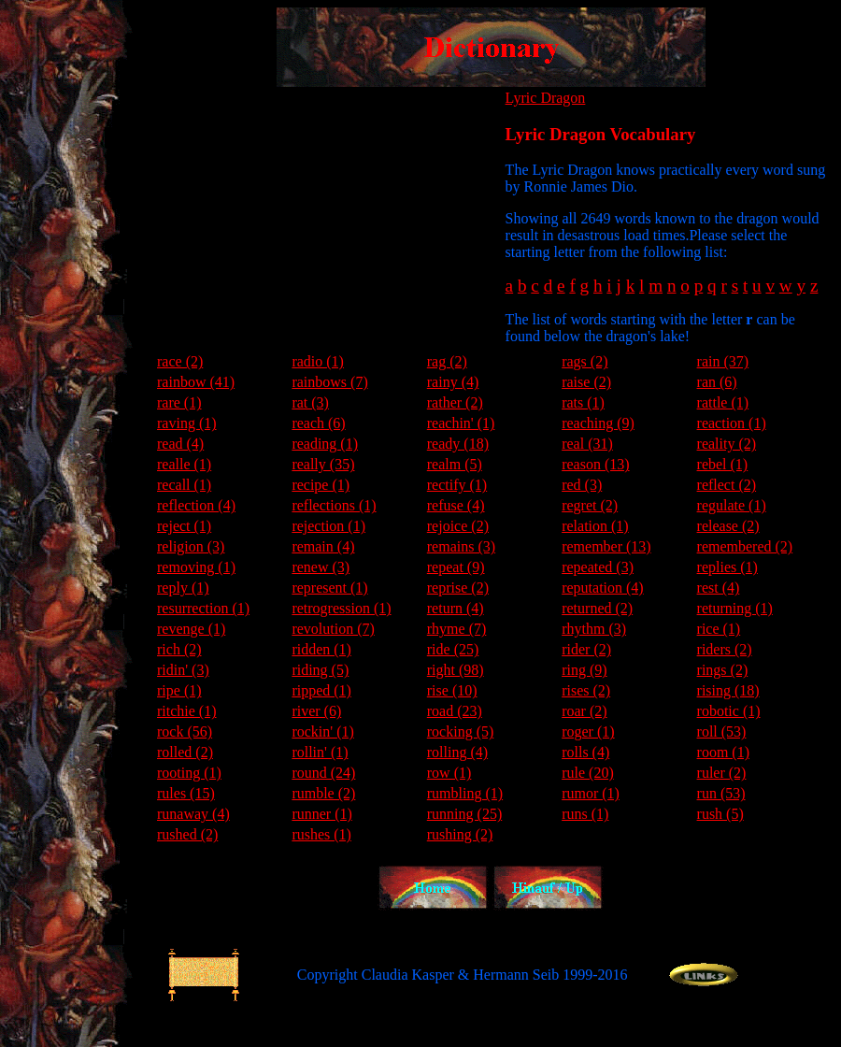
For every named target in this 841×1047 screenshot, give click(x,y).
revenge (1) (191, 629)
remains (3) (461, 546)
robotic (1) (729, 711)
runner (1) (321, 814)
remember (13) (606, 546)
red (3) (582, 485)
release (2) (728, 526)
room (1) (723, 752)
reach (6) (318, 423)
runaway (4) (193, 814)
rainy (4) (453, 382)
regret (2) (590, 505)
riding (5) (320, 670)
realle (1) (184, 464)
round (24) (323, 773)
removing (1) (196, 567)
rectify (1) (457, 485)
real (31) (587, 444)
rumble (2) (323, 793)
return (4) (455, 608)
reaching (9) (598, 423)
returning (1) (735, 608)
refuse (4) (456, 505)
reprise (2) (458, 587)
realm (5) (454, 464)
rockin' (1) (322, 731)
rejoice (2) (458, 526)
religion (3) (190, 546)
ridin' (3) (183, 670)
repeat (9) (456, 567)
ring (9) (584, 670)
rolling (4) (457, 752)
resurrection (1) (203, 608)
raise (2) (586, 382)
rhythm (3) (594, 629)
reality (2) (727, 444)
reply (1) (183, 587)
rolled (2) (185, 752)
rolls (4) (585, 752)
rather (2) (455, 402)
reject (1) (184, 526)
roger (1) (588, 731)
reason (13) (595, 464)
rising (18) (728, 690)
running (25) (464, 814)
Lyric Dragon (546, 98)
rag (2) (447, 361)
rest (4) (718, 587)
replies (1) (727, 567)
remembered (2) (745, 546)
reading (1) (325, 444)
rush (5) (720, 814)
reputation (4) (603, 587)
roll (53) (722, 731)
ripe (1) (179, 690)
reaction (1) (731, 423)
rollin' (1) (320, 752)
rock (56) (184, 731)
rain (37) (723, 361)
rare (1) (179, 402)
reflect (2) (727, 485)
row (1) (449, 773)
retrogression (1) (341, 608)
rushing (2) (460, 834)
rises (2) (586, 690)
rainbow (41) (196, 382)
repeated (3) (598, 567)
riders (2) (724, 649)
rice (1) (719, 629)
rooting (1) (189, 773)
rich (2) (179, 649)
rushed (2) (187, 834)
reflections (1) (334, 505)
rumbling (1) (465, 793)
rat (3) (310, 402)
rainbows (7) (329, 382)
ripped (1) (321, 690)
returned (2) (597, 608)
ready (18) (458, 444)
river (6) (316, 711)
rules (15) (186, 793)
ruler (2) (722, 773)
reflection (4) (196, 505)
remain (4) (323, 546)
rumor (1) (591, 793)
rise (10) (452, 690)
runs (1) (585, 814)
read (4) (180, 444)
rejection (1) (328, 526)
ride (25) (453, 649)
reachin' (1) (461, 423)
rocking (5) (460, 731)
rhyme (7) (457, 629)
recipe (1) (320, 485)
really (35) (323, 464)
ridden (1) (321, 649)
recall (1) (184, 485)
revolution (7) (333, 629)
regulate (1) (731, 505)
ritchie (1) (187, 711)
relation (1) (595, 526)
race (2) (180, 361)
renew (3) (320, 567)
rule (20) (588, 773)
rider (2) (586, 649)
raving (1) (187, 423)
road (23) (454, 711)
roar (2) (584, 711)
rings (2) (722, 670)
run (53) (721, 793)
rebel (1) (722, 464)
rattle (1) (723, 402)
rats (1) (583, 402)
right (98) (455, 670)
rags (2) (584, 361)
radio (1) (318, 361)
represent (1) (329, 587)
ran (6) (717, 382)
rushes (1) (321, 834)
